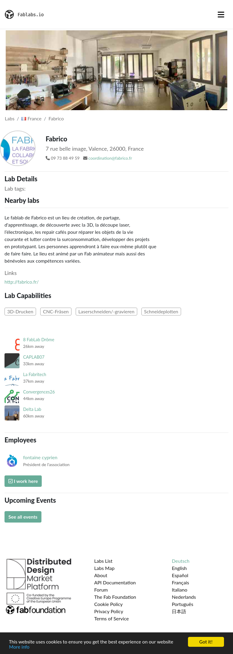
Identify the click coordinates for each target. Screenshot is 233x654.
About (100, 575)
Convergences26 (39, 391)
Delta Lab (32, 409)
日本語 (179, 611)
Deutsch (180, 561)
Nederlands (184, 597)
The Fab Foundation (115, 597)
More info (19, 647)
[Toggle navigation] (221, 14)
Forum (101, 589)
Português (182, 604)
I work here (23, 481)
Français (180, 582)
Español (180, 575)
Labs (9, 118)
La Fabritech (34, 374)
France (31, 118)
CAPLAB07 (33, 357)
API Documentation (115, 582)
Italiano (179, 589)
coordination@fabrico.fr (110, 158)
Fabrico (56, 118)
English (179, 568)
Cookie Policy (108, 604)
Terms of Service (111, 618)
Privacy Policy (108, 611)
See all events (23, 517)
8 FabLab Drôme (38, 339)
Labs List (103, 561)
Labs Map (104, 568)
